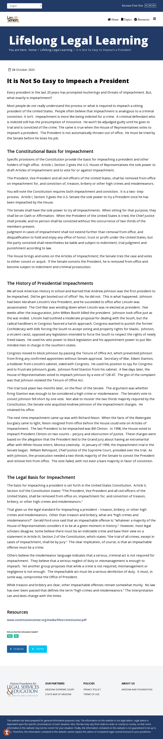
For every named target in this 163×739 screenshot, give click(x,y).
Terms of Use (91, 693)
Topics (126, 19)
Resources (141, 19)
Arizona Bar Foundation (137, 688)
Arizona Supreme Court (59, 688)
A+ (154, 5)
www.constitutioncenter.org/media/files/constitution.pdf (47, 620)
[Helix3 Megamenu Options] (154, 19)
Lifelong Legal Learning (56, 50)
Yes (9, 636)
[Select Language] (24, 6)
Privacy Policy (92, 688)
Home (113, 19)
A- (146, 5)
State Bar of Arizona (58, 693)
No (16, 636)
